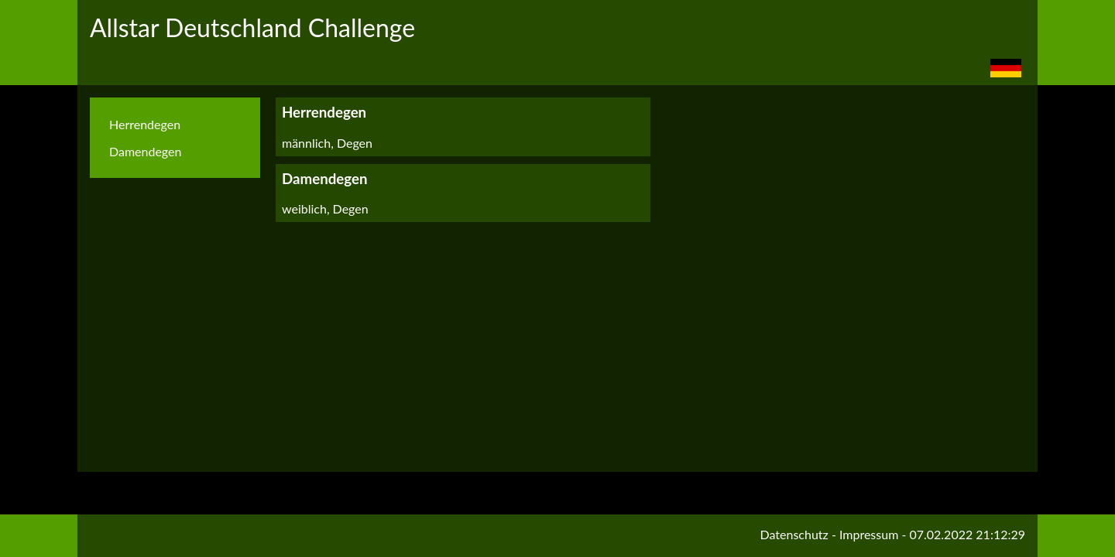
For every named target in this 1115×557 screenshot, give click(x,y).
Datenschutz (794, 534)
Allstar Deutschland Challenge (252, 27)
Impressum (868, 534)
